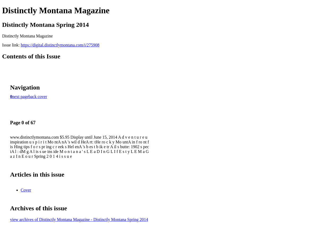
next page (20, 96)
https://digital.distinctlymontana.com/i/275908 (60, 45)
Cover (26, 190)
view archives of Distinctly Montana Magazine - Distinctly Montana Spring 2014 (79, 219)
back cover (38, 96)
